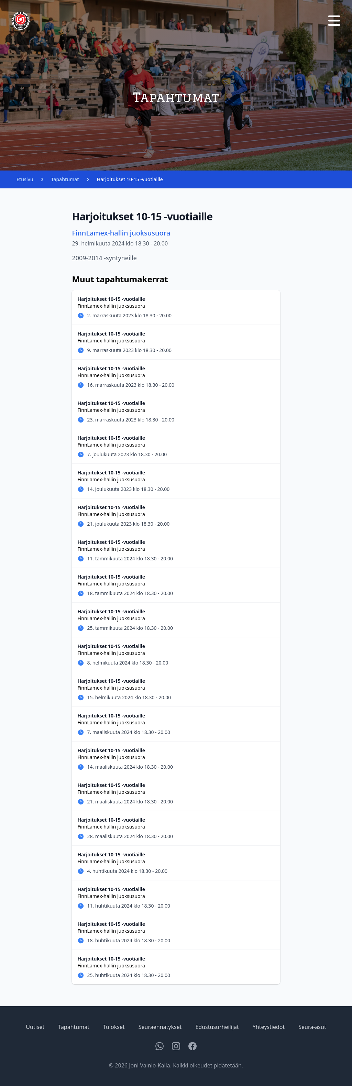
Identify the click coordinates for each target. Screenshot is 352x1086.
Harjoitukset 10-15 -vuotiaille (130, 179)
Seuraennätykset (160, 1027)
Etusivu (24, 179)
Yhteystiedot (269, 1027)
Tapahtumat (65, 179)
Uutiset (35, 1027)
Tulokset (114, 1027)
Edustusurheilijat (217, 1027)
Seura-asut (312, 1027)
